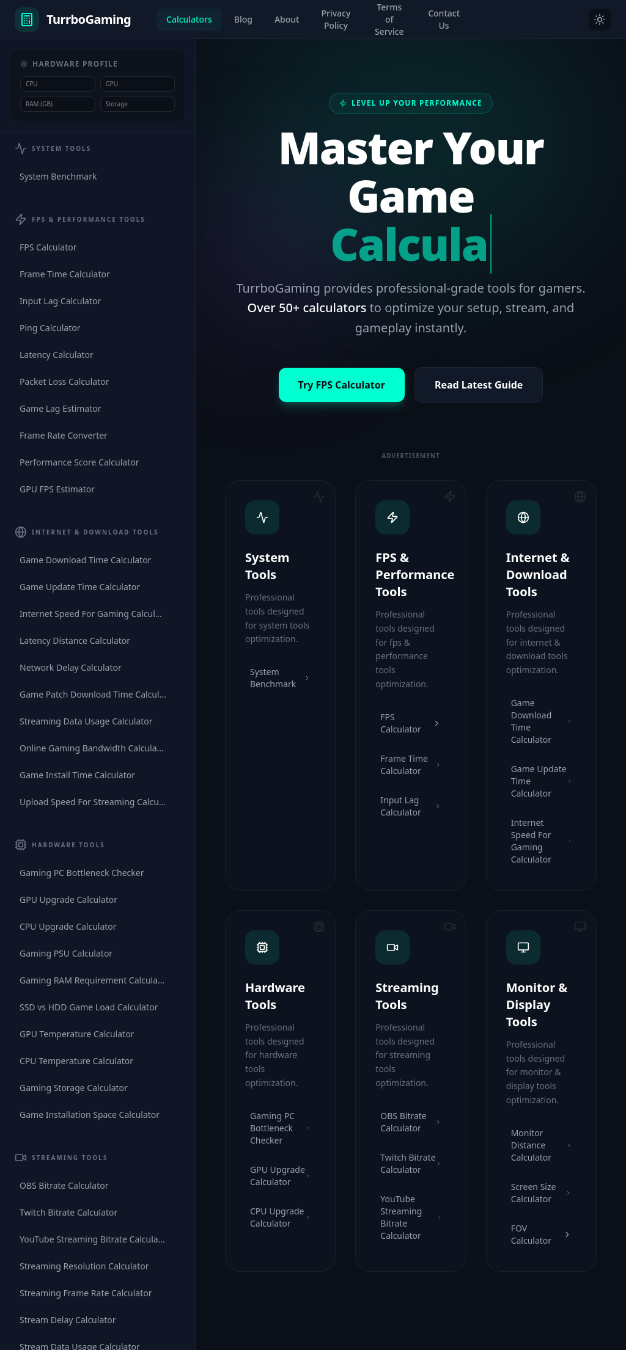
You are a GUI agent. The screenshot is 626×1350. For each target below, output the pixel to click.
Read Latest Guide (479, 385)
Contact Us (444, 19)
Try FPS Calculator (341, 385)
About (287, 19)
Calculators (189, 19)
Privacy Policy (335, 19)
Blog (243, 19)
